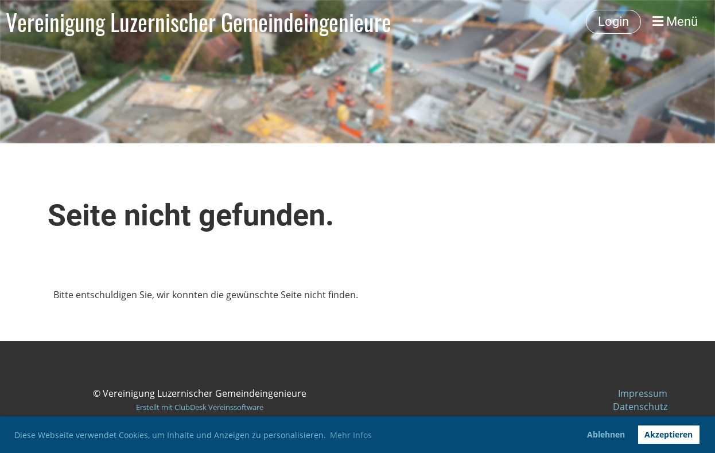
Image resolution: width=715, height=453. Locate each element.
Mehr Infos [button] (351, 434)
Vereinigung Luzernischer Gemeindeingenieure (198, 22)
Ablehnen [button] (606, 434)
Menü (675, 21)
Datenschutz (640, 406)
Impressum (642, 393)
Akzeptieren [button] (668, 434)
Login (613, 21)
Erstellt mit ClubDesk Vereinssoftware (199, 407)
